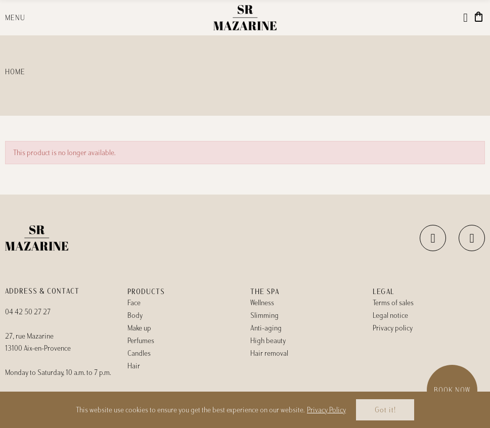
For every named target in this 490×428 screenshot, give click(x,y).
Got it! (385, 409)
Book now (452, 390)
